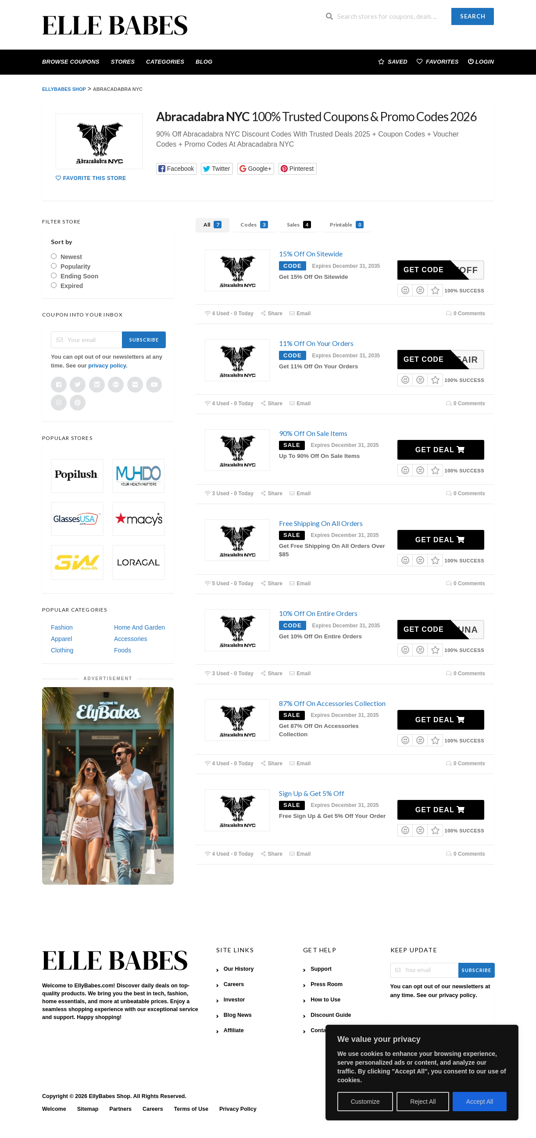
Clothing (62, 650)
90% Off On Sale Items (313, 433)
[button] (176, 169)
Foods (122, 650)
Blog (204, 61)
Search (473, 16)
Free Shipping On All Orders (321, 523)
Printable (347, 224)
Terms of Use (191, 1109)
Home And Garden (139, 627)
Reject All (423, 1101)
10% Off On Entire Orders (318, 613)
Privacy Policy (238, 1109)
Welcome (54, 1109)
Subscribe (144, 339)
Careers (234, 984)
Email (300, 313)
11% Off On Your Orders (316, 343)
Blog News (238, 1015)
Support (321, 969)
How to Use (325, 1000)
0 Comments (465, 313)
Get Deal (440, 450)
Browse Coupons (71, 61)
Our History (239, 969)
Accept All (479, 1101)
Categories (165, 61)
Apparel (61, 638)
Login (481, 61)
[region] (421, 1072)
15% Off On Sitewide (311, 253)
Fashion (62, 627)
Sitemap (88, 1109)
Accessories (130, 638)
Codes (254, 224)
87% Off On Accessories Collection (332, 703)
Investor (234, 1000)
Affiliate (234, 1030)
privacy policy (107, 365)
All (213, 224)
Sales (299, 224)
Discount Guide (331, 1015)
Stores (123, 61)
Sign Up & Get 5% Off (311, 793)
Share (271, 313)
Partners (120, 1109)
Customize (365, 1101)
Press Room (327, 984)
